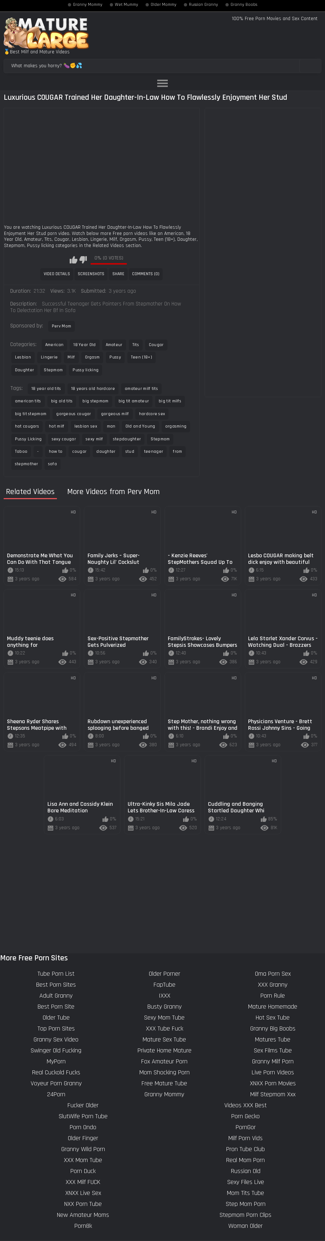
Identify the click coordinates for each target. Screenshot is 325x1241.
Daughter (24, 370)
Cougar (156, 345)
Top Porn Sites (56, 1028)
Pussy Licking (28, 439)
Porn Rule (272, 995)
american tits (28, 401)
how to (56, 451)
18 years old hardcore (93, 388)
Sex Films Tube (273, 1050)
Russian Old (245, 1171)
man (111, 426)
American (54, 345)
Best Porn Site (56, 1006)
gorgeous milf (115, 414)
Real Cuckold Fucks (56, 1072)
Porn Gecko (245, 1116)
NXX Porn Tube (83, 1204)
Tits (135, 345)
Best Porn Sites (56, 984)
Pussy (115, 357)
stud (129, 451)
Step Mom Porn (246, 1204)
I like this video (73, 259)
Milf (71, 357)
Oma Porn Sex (273, 973)
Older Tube (56, 1017)
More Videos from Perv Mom (113, 492)
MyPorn (56, 1061)
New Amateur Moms (83, 1215)
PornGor (246, 1127)
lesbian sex (85, 426)
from (177, 451)
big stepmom (95, 401)
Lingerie (49, 357)
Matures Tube (272, 1039)
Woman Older (245, 1226)
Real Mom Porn (245, 1160)
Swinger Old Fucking (56, 1050)
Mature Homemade (272, 1006)
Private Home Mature (164, 1050)
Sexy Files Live (245, 1182)
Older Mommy (164, 4)
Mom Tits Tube (245, 1193)
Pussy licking (85, 370)
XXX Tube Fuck (164, 1028)
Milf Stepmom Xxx (272, 1094)
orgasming (176, 426)
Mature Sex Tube (164, 1039)
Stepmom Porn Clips (245, 1215)
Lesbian (23, 357)
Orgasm (92, 357)
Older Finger (83, 1138)
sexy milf (94, 439)
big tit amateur (134, 401)
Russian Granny (203, 4)
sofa (52, 464)
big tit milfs (170, 401)
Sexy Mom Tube (164, 1017)
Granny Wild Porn (83, 1149)
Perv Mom (61, 326)
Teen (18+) (141, 357)
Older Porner (164, 973)
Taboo (21, 451)
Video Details (57, 274)
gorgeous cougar (73, 414)
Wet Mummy (126, 4)
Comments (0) (145, 274)
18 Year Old (84, 345)
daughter (105, 451)
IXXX (164, 995)
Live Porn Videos (273, 1072)
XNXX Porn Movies (273, 1083)
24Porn (56, 1094)
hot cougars (27, 426)
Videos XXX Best (245, 1105)
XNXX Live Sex (83, 1193)
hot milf (56, 426)
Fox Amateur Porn (164, 1061)
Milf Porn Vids (245, 1138)
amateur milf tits (141, 388)
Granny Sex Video (56, 1039)
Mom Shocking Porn (164, 1072)
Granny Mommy (87, 4)
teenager (153, 451)
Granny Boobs (244, 4)
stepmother (26, 464)
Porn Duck (83, 1171)
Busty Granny (164, 1006)
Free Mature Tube (164, 1083)
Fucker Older (82, 1105)
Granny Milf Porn (273, 1061)
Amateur (114, 345)
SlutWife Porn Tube (83, 1116)
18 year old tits (46, 388)
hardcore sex (152, 414)
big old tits (62, 401)
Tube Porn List (56, 973)
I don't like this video (83, 259)
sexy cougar (64, 439)
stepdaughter (127, 439)
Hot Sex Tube (273, 1017)
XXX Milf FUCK (83, 1182)
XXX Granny (272, 984)
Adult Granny (56, 995)
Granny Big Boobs (272, 1028)
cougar (79, 451)
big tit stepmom (31, 414)
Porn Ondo (83, 1127)
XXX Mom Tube (83, 1160)
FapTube (164, 984)
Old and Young (140, 426)
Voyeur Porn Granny (56, 1083)
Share (118, 274)
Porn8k (83, 1226)
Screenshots (91, 274)
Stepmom (53, 370)
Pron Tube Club (245, 1149)
